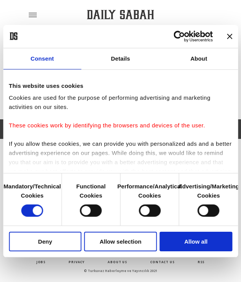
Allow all (196, 241)
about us (117, 262)
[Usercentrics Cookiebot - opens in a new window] (179, 36)
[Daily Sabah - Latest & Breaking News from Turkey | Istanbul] (120, 15)
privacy (77, 262)
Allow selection (120, 241)
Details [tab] (120, 58)
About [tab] (198, 58)
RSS (201, 262)
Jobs (41, 262)
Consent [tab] (42, 58)
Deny (45, 241)
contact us (162, 262)
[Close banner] (229, 36)
